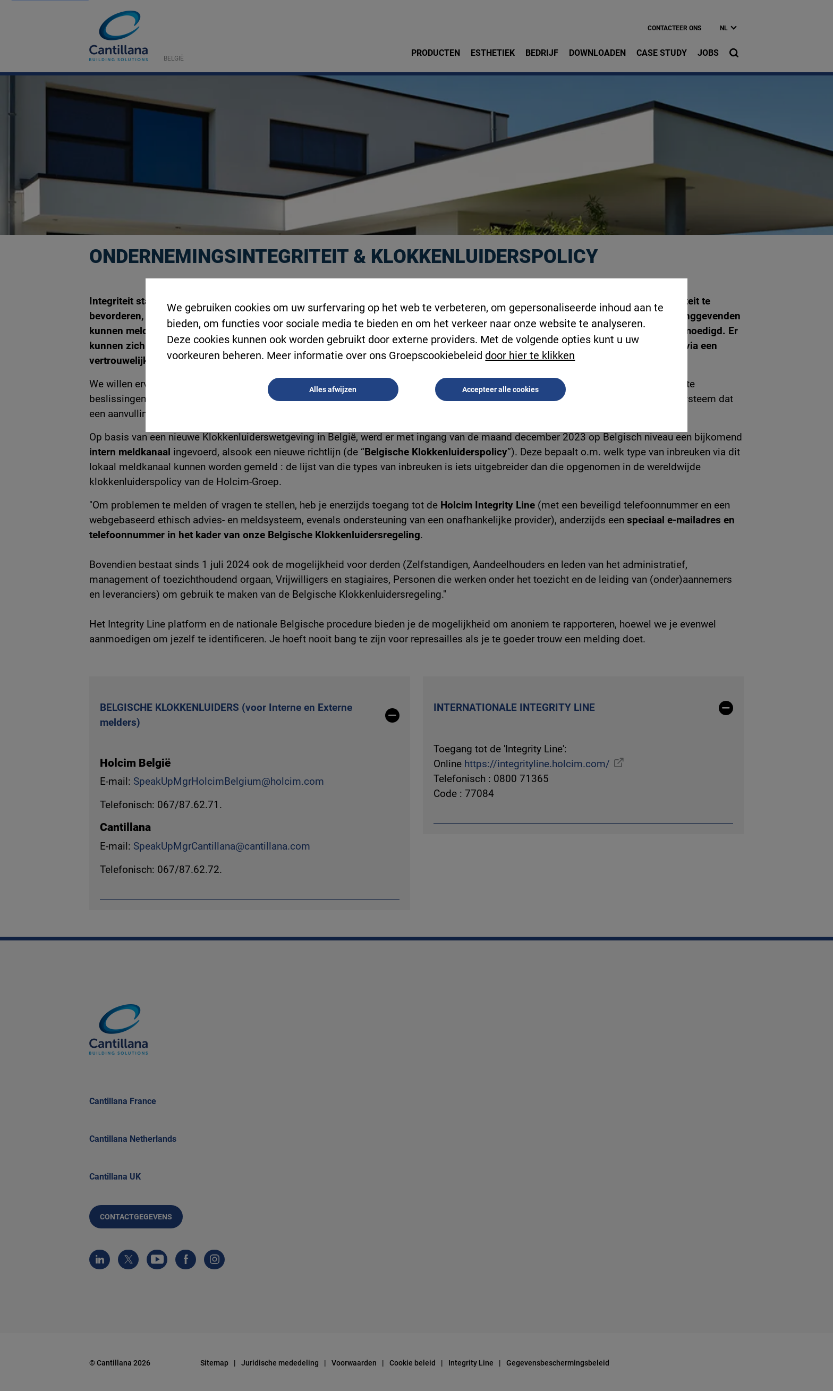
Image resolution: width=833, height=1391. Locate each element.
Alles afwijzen (332, 389)
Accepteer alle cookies (500, 389)
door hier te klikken (530, 355)
